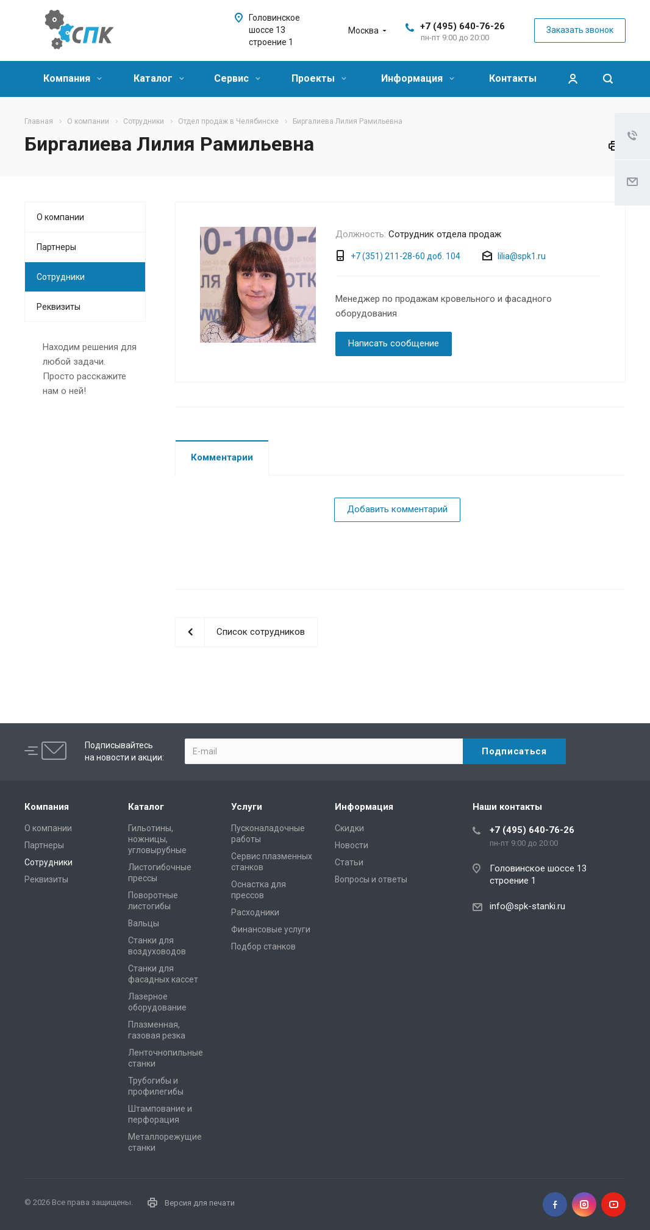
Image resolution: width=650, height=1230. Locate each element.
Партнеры (56, 247)
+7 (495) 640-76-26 (462, 26)
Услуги (246, 806)
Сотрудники (61, 277)
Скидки (349, 828)
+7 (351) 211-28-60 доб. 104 (405, 256)
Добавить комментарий (397, 509)
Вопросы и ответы (371, 879)
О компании (60, 217)
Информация (417, 78)
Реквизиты (58, 307)
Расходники (255, 912)
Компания (72, 78)
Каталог (159, 78)
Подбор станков (263, 946)
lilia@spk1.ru (522, 256)
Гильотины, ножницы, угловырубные (157, 839)
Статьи (349, 862)
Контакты (513, 78)
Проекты (318, 78)
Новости (351, 845)
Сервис (237, 78)
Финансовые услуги (270, 929)
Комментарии (222, 457)
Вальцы (143, 923)
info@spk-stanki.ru (527, 906)
